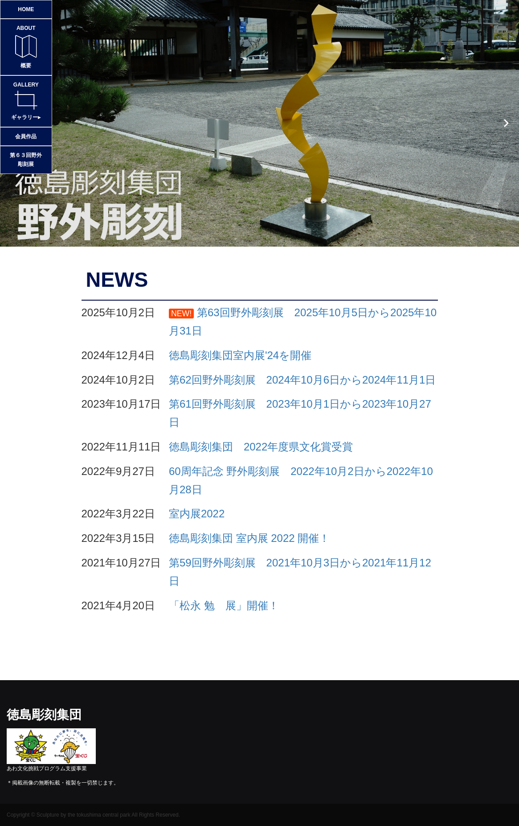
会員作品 (26, 136)
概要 (26, 46)
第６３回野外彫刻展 (26, 159)
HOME (26, 9)
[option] (259, 123)
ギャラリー (26, 100)
